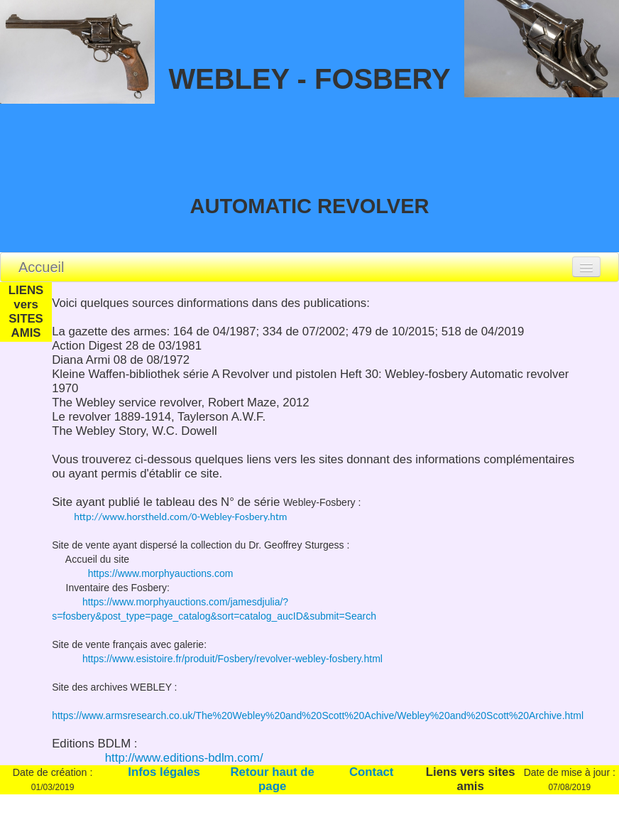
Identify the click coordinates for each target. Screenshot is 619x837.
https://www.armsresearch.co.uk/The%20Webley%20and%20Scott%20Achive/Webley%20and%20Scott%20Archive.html (318, 715)
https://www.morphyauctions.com (152, 573)
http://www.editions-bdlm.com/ (182, 758)
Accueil (41, 267)
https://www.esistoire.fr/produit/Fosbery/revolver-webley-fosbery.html (231, 658)
